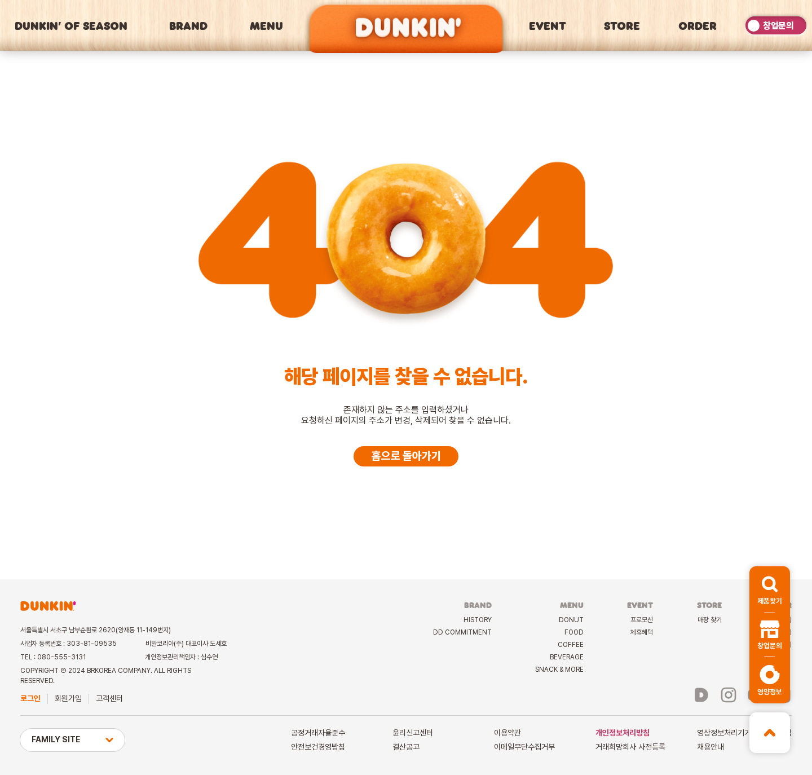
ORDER (697, 25)
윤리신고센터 (412, 732)
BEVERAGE (567, 657)
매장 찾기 (710, 620)
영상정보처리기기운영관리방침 (744, 732)
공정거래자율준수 (318, 732)
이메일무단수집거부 (524, 746)
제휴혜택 (641, 632)
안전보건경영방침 (318, 746)
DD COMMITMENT (462, 632)
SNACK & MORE (559, 669)
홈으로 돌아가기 (406, 456)
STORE (622, 25)
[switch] (775, 25)
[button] (769, 589)
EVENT (547, 25)
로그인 (30, 698)
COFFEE (571, 645)
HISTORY (478, 620)
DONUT (571, 620)
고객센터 (109, 698)
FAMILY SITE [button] (72, 739)
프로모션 (641, 620)
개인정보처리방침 (622, 732)
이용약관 (507, 732)
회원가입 (68, 698)
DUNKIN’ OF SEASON (71, 25)
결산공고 (406, 746)
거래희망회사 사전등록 (630, 746)
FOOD (574, 632)
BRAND (188, 25)
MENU (266, 25)
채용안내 (710, 746)
